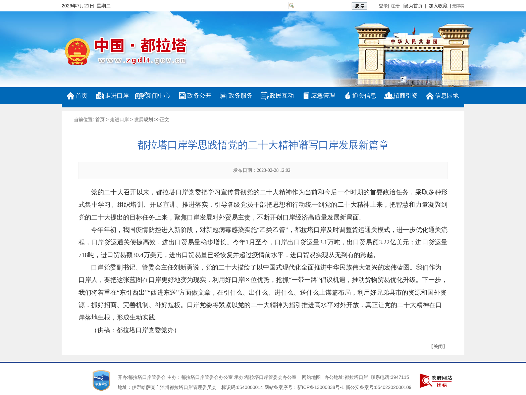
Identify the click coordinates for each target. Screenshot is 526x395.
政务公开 (199, 95)
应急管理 (323, 95)
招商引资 (405, 95)
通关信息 (364, 95)
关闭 (438, 346)
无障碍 (458, 6)
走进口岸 (117, 95)
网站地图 (311, 377)
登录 (383, 5)
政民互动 (282, 95)
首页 (81, 95)
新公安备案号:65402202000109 (379, 387)
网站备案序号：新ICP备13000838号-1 (304, 387)
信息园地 (447, 95)
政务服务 (240, 95)
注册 (396, 5)
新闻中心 (158, 95)
